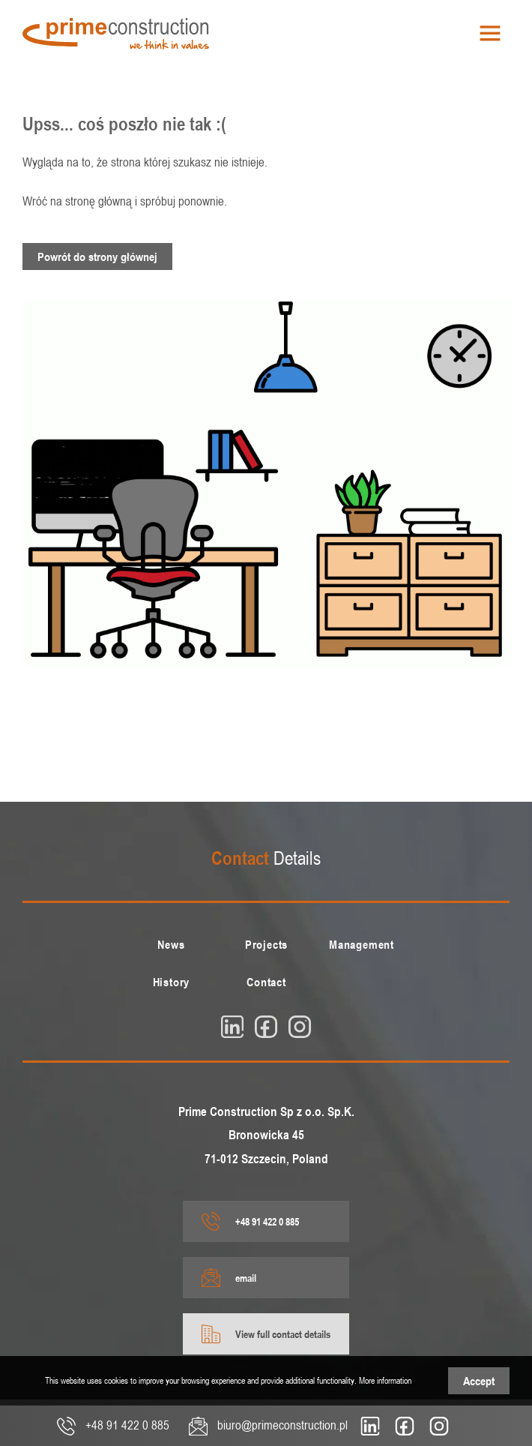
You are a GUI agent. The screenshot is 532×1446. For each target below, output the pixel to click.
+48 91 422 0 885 (250, 1221)
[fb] (266, 1027)
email (229, 1277)
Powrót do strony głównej (97, 256)
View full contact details (266, 1333)
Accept (479, 1380)
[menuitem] (171, 944)
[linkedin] (232, 1027)
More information (385, 1380)
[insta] (299, 1027)
